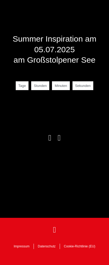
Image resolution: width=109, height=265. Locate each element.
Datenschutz (47, 246)
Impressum (21, 246)
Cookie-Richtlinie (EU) (79, 246)
